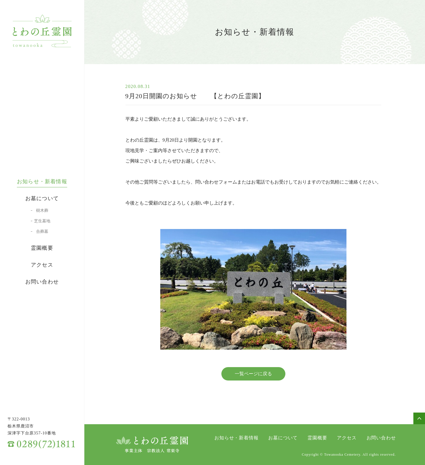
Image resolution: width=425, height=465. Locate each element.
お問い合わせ (42, 282)
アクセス (42, 265)
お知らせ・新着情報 (42, 181)
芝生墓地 (42, 221)
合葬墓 (42, 232)
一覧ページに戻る (253, 373)
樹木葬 (42, 211)
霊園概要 (42, 248)
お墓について (42, 198)
